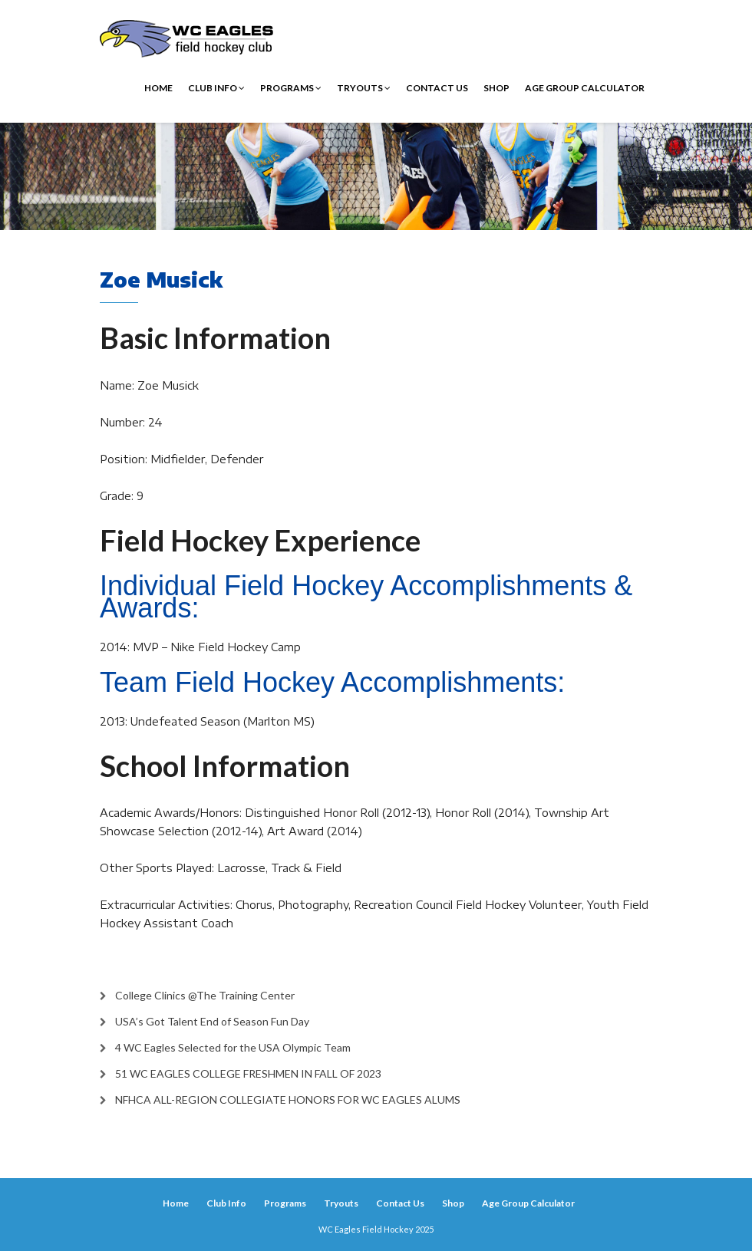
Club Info (216, 88)
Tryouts (364, 88)
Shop (496, 88)
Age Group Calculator (585, 88)
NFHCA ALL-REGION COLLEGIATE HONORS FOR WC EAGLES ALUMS (287, 1099)
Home (158, 88)
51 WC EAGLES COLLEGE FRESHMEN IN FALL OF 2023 (248, 1073)
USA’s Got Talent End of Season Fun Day (212, 1021)
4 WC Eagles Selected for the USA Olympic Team (233, 1047)
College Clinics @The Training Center (205, 995)
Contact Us (437, 88)
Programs (291, 88)
